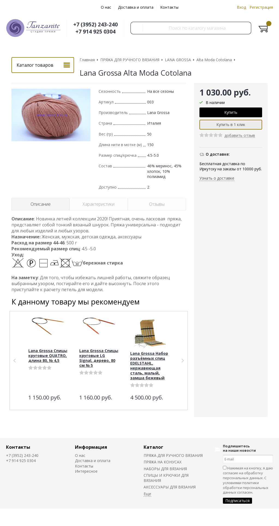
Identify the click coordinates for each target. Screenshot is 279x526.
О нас (106, 7)
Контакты (169, 7)
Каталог (153, 447)
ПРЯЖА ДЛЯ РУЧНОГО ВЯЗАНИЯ (173, 455)
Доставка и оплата (135, 7)
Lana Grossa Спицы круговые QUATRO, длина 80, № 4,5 (47, 355)
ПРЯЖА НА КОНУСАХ (162, 462)
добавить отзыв (240, 136)
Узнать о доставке (216, 178)
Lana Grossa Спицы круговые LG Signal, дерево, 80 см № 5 (98, 358)
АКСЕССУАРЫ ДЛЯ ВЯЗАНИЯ (170, 487)
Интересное (86, 471)
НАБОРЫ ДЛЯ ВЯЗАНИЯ (165, 468)
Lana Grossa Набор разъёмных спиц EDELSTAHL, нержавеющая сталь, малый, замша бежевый (149, 365)
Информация (91, 447)
